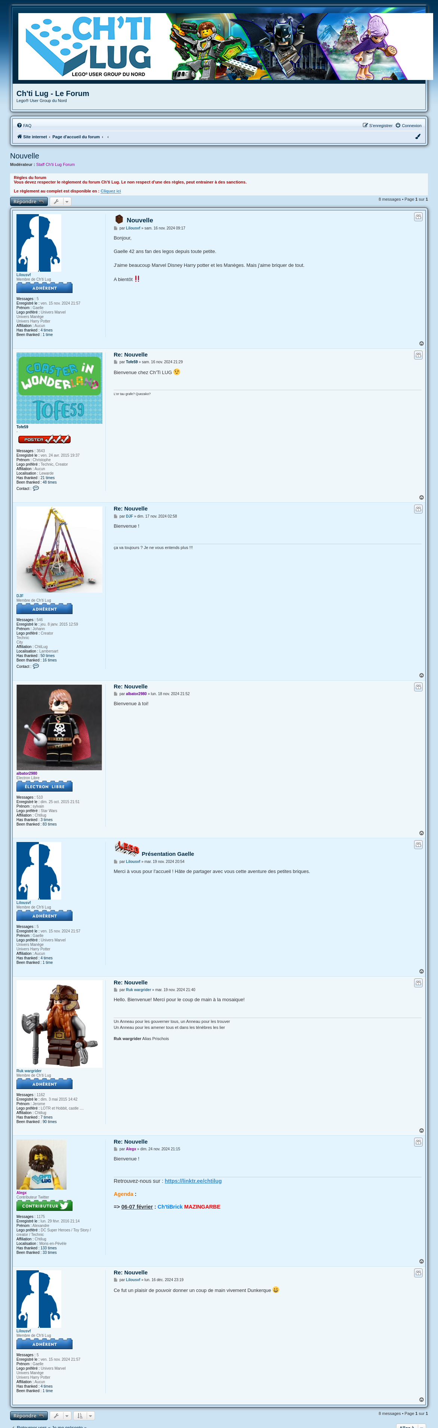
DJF (20, 596)
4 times (47, 330)
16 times (50, 660)
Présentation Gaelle (168, 854)
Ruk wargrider (28, 1071)
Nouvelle (24, 156)
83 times (50, 824)
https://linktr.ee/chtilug (193, 1181)
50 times (48, 656)
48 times (50, 482)
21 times (48, 478)
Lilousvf (23, 275)
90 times (50, 1122)
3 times (47, 820)
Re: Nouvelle (131, 354)
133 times (49, 1248)
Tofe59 (22, 427)
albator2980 (26, 773)
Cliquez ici (111, 191)
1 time (48, 335)
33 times (50, 1252)
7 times (47, 1117)
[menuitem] (23, 125)
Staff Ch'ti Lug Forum (55, 164)
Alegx (21, 1193)
